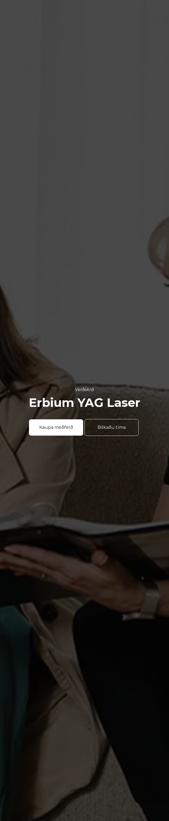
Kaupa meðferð (56, 427)
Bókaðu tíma (112, 427)
